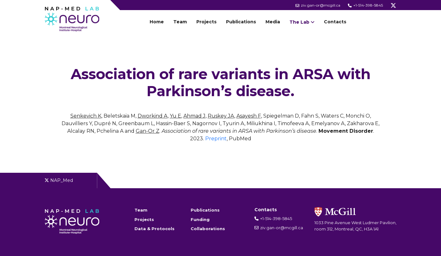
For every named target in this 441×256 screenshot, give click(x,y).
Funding (200, 219)
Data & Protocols (154, 228)
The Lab (299, 22)
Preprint (216, 139)
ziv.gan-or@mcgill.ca (317, 5)
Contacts (335, 22)
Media (272, 22)
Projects (206, 22)
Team (180, 22)
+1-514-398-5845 (365, 5)
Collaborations (208, 228)
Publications (241, 22)
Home (157, 22)
